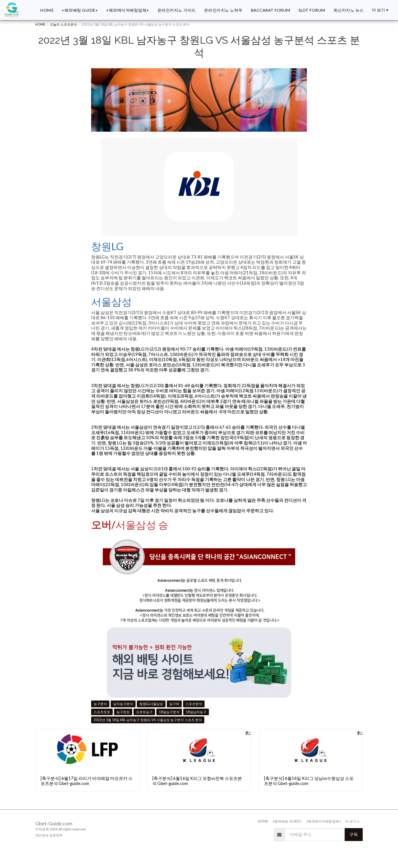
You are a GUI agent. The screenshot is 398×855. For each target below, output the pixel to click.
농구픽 (174, 704)
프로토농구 (144, 712)
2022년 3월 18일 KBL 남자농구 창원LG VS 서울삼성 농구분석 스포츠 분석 (148, 720)
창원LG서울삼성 (151, 704)
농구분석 (100, 704)
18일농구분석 (169, 712)
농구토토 (123, 712)
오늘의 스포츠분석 (63, 24)
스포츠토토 (102, 712)
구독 (353, 834)
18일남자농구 (196, 712)
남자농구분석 (123, 704)
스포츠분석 (194, 704)
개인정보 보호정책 (48, 835)
